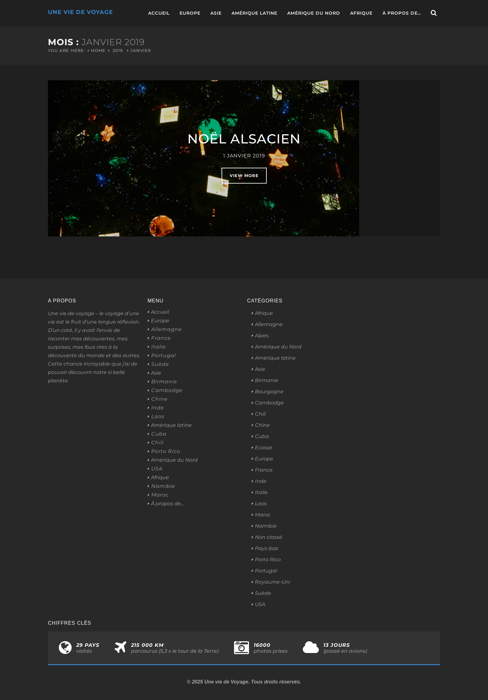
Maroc (160, 495)
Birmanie (164, 382)
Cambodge (167, 390)
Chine (159, 399)
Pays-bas (266, 548)
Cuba (159, 434)
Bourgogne (269, 391)
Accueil (159, 13)
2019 (118, 50)
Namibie (163, 486)
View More (244, 175)
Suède (160, 364)
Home (98, 50)
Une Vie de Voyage (80, 12)
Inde (157, 408)
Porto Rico (165, 451)
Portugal (163, 355)
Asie (216, 13)
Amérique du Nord (313, 13)
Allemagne (166, 329)
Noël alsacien (244, 139)
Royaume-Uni (272, 582)
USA (156, 469)
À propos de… (401, 13)
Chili (157, 443)
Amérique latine (254, 13)
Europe (190, 13)
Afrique (361, 13)
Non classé (268, 537)
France (161, 338)
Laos (157, 416)
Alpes (262, 335)
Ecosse (263, 447)
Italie (158, 347)
